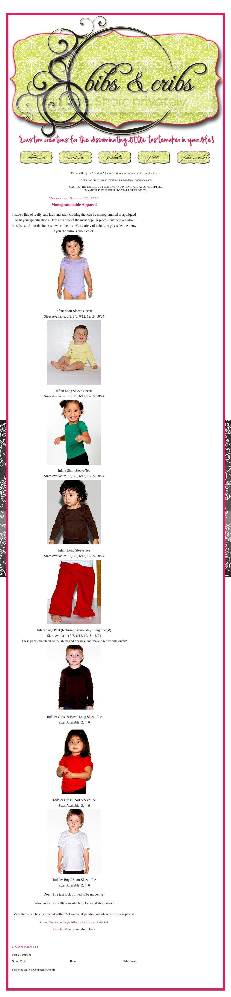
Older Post (129, 961)
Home (73, 961)
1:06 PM (102, 922)
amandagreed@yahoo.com (136, 179)
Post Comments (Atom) (41, 969)
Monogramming (76, 929)
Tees (92, 929)
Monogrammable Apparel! (74, 204)
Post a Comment (21, 954)
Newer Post (18, 961)
